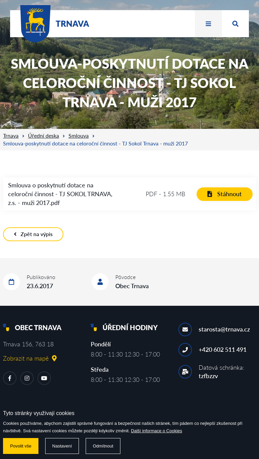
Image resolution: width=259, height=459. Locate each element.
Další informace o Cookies (156, 430)
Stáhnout (224, 194)
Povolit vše (20, 446)
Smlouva (78, 135)
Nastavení (62, 446)
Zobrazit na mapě (30, 358)
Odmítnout (103, 446)
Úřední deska (43, 135)
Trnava (11, 135)
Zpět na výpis (33, 234)
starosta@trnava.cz (224, 329)
